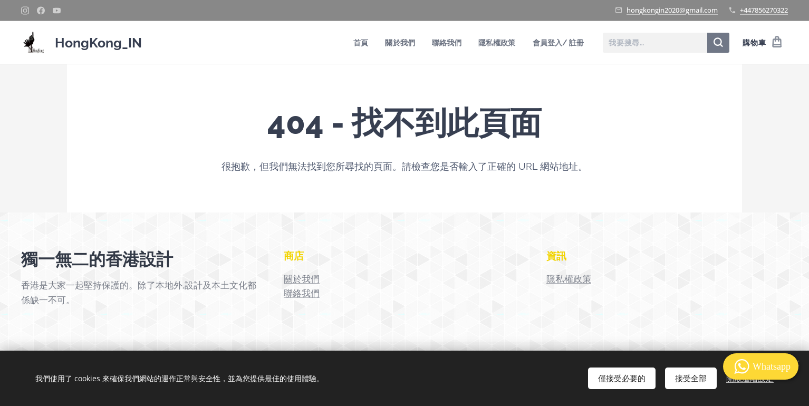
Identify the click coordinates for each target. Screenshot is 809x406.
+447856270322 (764, 10)
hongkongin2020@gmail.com (672, 10)
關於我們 (302, 279)
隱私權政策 (568, 279)
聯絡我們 (302, 293)
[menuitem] (356, 43)
